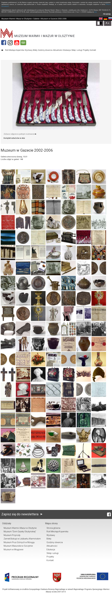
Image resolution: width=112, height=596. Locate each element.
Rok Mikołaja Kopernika (14, 50)
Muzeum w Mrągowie (13, 549)
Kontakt (93, 50)
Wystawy (28, 50)
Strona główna (53, 528)
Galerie (36, 19)
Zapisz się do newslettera (22, 514)
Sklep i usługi (76, 50)
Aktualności (57, 50)
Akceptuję (107, 14)
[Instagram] (10, 43)
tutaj (95, 12)
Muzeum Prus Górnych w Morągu (19, 542)
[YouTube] (17, 43)
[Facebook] (4, 43)
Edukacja (67, 50)
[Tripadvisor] (23, 42)
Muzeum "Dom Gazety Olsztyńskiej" (20, 531)
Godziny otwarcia (45, 50)
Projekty (86, 50)
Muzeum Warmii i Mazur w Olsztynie (16, 19)
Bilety (35, 50)
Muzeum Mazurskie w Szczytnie (18, 546)
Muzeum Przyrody (12, 535)
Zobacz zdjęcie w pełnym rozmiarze (20, 134)
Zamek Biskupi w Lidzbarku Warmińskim (22, 539)
